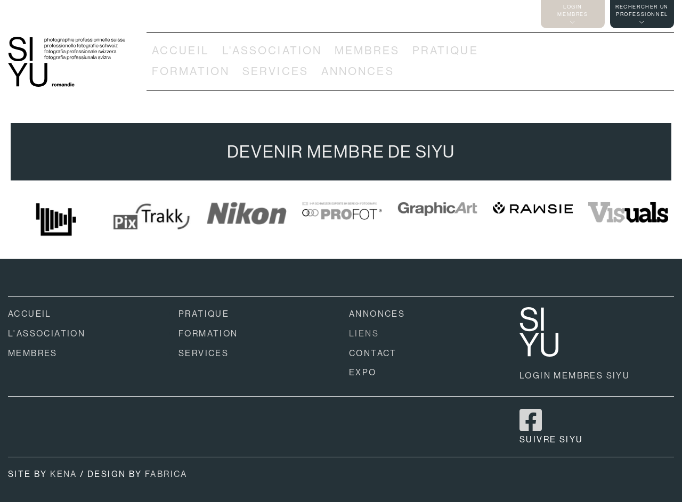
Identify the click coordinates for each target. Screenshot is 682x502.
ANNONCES (357, 71)
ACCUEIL (180, 50)
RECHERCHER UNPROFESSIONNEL (642, 14)
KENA (63, 474)
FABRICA (166, 474)
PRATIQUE (445, 50)
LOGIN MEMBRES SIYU (574, 376)
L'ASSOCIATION (272, 50)
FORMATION (191, 71)
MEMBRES (367, 50)
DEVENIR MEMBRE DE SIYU (341, 151)
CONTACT (373, 353)
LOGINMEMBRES (572, 14)
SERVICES (275, 71)
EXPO (363, 372)
